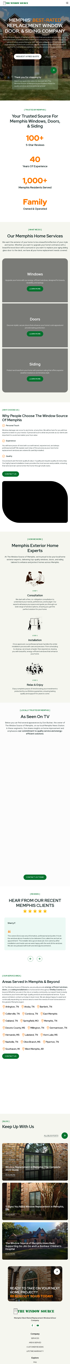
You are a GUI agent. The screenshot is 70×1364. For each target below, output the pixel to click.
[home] (26, 3)
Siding (35, 364)
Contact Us (10, 474)
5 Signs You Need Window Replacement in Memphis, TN (34, 1208)
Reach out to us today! (31, 1296)
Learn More (35, 289)
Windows (35, 274)
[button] (67, 3)
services (35, 1338)
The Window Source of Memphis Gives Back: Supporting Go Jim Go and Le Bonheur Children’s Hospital (33, 1246)
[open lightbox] (54, 70)
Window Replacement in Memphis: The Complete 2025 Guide (33, 1169)
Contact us (10, 1056)
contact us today (35, 877)
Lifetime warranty (35, 1351)
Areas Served (35, 1342)
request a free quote (27, 56)
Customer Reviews (35, 1347)
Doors (35, 319)
